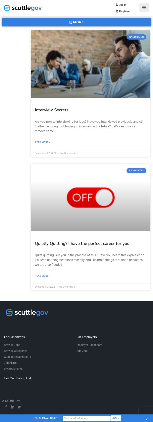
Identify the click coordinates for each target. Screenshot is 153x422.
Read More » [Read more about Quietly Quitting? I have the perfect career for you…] (42, 276)
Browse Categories (15, 350)
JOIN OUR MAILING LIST (46, 418)
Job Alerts (10, 362)
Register (123, 11)
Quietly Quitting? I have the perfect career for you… (83, 243)
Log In (121, 4)
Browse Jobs (12, 344)
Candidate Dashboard (17, 356)
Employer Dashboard (89, 344)
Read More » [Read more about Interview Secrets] (42, 142)
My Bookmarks (13, 368)
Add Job (81, 350)
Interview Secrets (51, 110)
